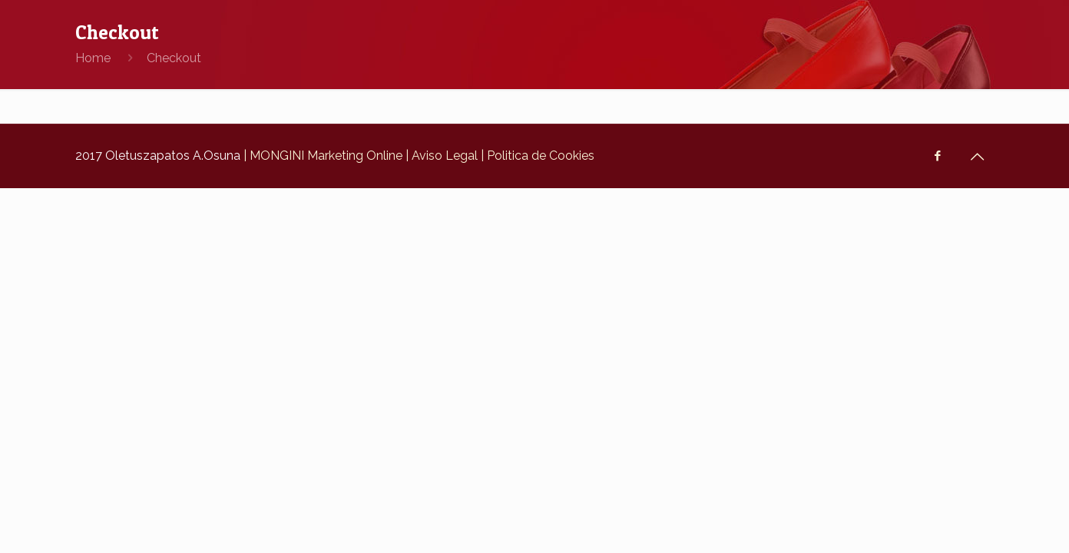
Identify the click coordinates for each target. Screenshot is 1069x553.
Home (93, 58)
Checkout (174, 58)
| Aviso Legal (440, 155)
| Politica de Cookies (536, 155)
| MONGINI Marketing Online (321, 155)
